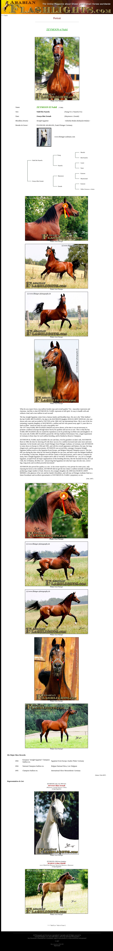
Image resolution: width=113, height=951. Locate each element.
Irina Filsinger (59, 101)
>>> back (56, 925)
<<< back (4, 15)
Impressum (57, 945)
